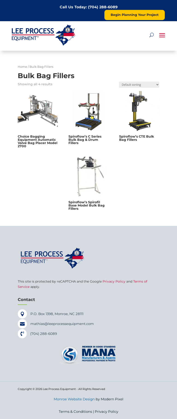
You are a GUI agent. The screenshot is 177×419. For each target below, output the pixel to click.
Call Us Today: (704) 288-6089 (89, 7)
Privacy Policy (114, 281)
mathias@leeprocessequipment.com (62, 324)
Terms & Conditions (75, 411)
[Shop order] (139, 85)
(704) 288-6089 (43, 333)
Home (22, 66)
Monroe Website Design (74, 399)
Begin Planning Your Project (135, 15)
